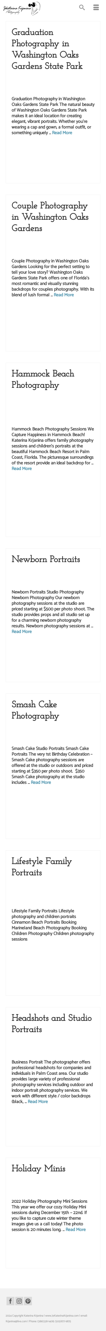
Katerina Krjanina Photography (50, 413)
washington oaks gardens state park (32, 165)
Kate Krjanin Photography (68, 890)
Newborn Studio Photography (49, 576)
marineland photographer (26, 978)
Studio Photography (72, 1046)
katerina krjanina (68, 310)
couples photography (26, 310)
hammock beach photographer (63, 501)
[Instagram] (19, 1301)
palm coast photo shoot (56, 321)
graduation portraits (83, 153)
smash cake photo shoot (85, 821)
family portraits (59, 489)
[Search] (82, 8)
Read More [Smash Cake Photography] (41, 782)
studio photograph (44, 676)
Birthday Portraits (41, 727)
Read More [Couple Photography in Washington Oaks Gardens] (64, 295)
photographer (34, 1128)
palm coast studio (44, 1262)
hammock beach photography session (56, 507)
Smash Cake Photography (71, 733)
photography (51, 1128)
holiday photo (29, 1250)
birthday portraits (61, 803)
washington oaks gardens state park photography (55, 171)
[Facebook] (10, 1301)
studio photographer (52, 827)
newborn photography (24, 658)
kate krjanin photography (28, 646)
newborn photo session (58, 652)
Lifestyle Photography (73, 240)
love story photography (69, 316)
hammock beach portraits (51, 513)
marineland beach (60, 966)
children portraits (21, 809)
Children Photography (71, 396)
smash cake (63, 821)
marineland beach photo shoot (39, 972)
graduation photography (77, 147)
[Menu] (96, 8)
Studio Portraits (22, 738)
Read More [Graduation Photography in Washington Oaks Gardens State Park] (62, 133)
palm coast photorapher (83, 531)
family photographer (59, 960)
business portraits (43, 1116)
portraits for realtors (70, 1128)
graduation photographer (49, 147)
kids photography (37, 525)
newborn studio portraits (65, 664)
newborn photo (35, 652)
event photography (42, 809)
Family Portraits (40, 402)
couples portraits (48, 310)
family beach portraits (68, 483)
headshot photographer (79, 1116)
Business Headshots (43, 1041)
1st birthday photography (28, 797)
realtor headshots (33, 1134)
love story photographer (41, 316)
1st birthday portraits (54, 797)
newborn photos (82, 658)
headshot (60, 1116)
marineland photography (55, 978)
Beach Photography (42, 396)
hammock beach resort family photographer (36, 519)
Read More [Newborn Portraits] (22, 632)
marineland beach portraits (72, 972)
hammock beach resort (80, 513)
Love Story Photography (28, 245)
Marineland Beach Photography (50, 901)
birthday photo (75, 797)
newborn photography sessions (55, 658)
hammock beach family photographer (49, 495)
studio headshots (53, 1134)
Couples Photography (44, 240)
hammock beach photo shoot (28, 501)
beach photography (25, 483)
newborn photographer (85, 652)
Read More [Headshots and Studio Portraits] (38, 1102)
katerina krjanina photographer (61, 646)
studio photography (67, 676)
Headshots (64, 1041)
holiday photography (50, 1250)
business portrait (23, 1116)
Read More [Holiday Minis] (76, 1230)
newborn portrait (21, 664)
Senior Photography (43, 83)
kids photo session (64, 809)
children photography (84, 803)
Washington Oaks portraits (64, 177)
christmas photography (73, 1244)
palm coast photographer (46, 159)
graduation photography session (29, 153)
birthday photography (38, 803)
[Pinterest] (28, 1301)
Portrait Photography (44, 1046)
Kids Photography (41, 733)
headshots (17, 1122)
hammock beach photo (85, 495)
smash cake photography (26, 827)
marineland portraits (81, 978)
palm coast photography (75, 159)
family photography (39, 489)
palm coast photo (21, 159)
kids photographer (86, 809)
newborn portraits (41, 664)
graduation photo (24, 147)
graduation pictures (59, 153)
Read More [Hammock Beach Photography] (22, 469)
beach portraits (46, 483)
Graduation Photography (46, 78)
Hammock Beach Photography (55, 408)
